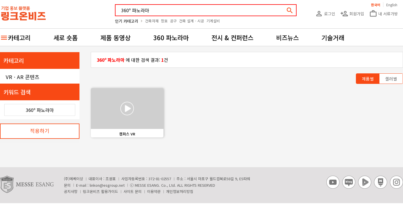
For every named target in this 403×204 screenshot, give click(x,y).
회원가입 (352, 13)
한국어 (375, 4)
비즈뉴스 (287, 37)
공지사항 (70, 191)
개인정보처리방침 (179, 191)
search (290, 10)
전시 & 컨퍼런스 (232, 37)
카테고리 (19, 37)
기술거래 (333, 37)
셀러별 (391, 79)
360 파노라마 (171, 37)
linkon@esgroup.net (107, 185)
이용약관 (154, 191)
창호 (164, 21)
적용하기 (39, 130)
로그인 (325, 13)
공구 (173, 21)
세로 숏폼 (65, 37)
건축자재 (152, 21)
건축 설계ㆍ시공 (191, 21)
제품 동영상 (115, 37)
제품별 (368, 79)
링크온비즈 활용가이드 (100, 191)
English (391, 4)
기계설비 (213, 21)
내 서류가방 (383, 13)
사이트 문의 (132, 191)
